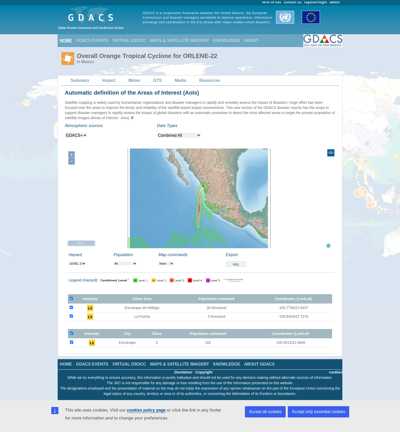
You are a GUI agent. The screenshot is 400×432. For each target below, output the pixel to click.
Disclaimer (183, 372)
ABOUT (251, 40)
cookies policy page (146, 410)
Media (180, 80)
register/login (315, 2)
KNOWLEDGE (226, 40)
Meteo (134, 80)
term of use (271, 2)
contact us (293, 2)
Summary (80, 80)
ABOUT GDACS (259, 364)
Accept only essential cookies (318, 412)
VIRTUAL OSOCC (129, 40)
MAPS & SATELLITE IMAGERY (179, 40)
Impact (109, 80)
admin (335, 2)
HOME (66, 40)
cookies (335, 372)
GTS (157, 80)
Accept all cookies (265, 412)
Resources (209, 80)
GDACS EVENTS (92, 40)
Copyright (204, 372)
